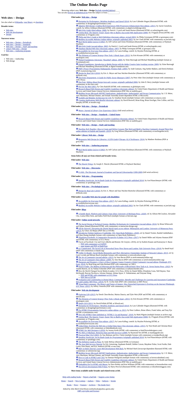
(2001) (87, 87)
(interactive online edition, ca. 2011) (102, 310)
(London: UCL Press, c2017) (109, 237)
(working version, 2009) (119, 64)
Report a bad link (89, 377)
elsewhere (39, 22)
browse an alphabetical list (78, 13)
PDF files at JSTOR (88, 277)
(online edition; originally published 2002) (106, 39)
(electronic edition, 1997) (99, 49)
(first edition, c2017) (96, 51)
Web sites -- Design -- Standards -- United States (101, 115)
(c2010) (92, 330)
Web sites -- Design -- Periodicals (18, 42)
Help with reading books (72, 377)
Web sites (9, 30)
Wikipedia (19, 22)
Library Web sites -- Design (16, 49)
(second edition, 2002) (93, 46)
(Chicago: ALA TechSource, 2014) (112, 139)
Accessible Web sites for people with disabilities (101, 197)
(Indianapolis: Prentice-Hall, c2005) (103, 69)
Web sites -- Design (89, 17)
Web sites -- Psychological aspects (95, 187)
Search (70, 381)
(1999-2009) (111, 172)
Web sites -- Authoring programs (18, 51)
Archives (92, 385)
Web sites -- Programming (92, 176)
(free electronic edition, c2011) (112, 326)
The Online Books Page (88, 4)
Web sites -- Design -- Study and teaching (21, 47)
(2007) (104, 78)
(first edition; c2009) (95, 260)
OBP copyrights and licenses (88, 391)
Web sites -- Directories (91, 168)
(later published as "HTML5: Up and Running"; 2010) (106, 315)
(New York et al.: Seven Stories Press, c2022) (124, 267)
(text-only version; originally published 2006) (108, 82)
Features (83, 385)
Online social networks (91, 220)
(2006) (113, 33)
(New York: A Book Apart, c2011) (104, 55)
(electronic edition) (106, 89)
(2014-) (98, 111)
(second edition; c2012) (96, 257)
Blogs (84, 210)
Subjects (105, 381)
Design (8, 34)
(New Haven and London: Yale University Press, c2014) (120, 248)
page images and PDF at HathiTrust (94, 246)
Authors (90, 381)
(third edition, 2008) (92, 30)
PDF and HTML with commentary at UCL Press (99, 275)
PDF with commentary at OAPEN (93, 244)
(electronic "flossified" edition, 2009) (100, 60)
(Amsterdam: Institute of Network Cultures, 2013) (123, 253)
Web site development (14, 32)
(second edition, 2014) (118, 224)
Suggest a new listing (106, 377)
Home (63, 381)
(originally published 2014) (111, 180)
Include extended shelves (105, 10)
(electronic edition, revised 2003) (107, 37)
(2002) (92, 42)
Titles (98, 381)
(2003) (89, 335)
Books (69, 385)
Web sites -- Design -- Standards (18, 45)
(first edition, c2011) (117, 26)
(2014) (104, 21)
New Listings (80, 381)
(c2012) (87, 294)
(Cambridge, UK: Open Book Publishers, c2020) (109, 233)
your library (28, 22)
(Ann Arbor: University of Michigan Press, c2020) (112, 214)
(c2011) (86, 303)
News (76, 385)
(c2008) (103, 333)
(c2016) (89, 73)
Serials (113, 381)
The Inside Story (104, 385)
